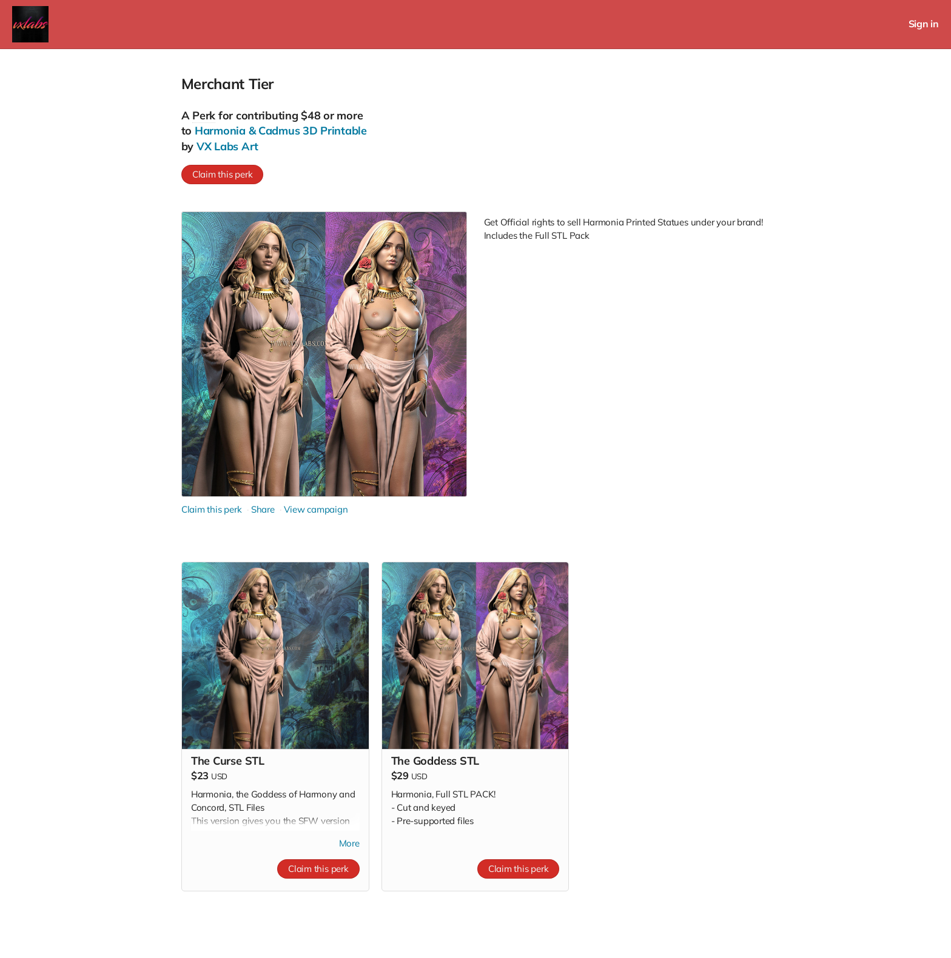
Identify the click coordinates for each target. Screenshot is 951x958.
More (349, 843)
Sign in (924, 24)
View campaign (316, 509)
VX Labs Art (227, 146)
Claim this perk (222, 174)
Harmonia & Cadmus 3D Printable (281, 131)
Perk (203, 115)
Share (263, 509)
